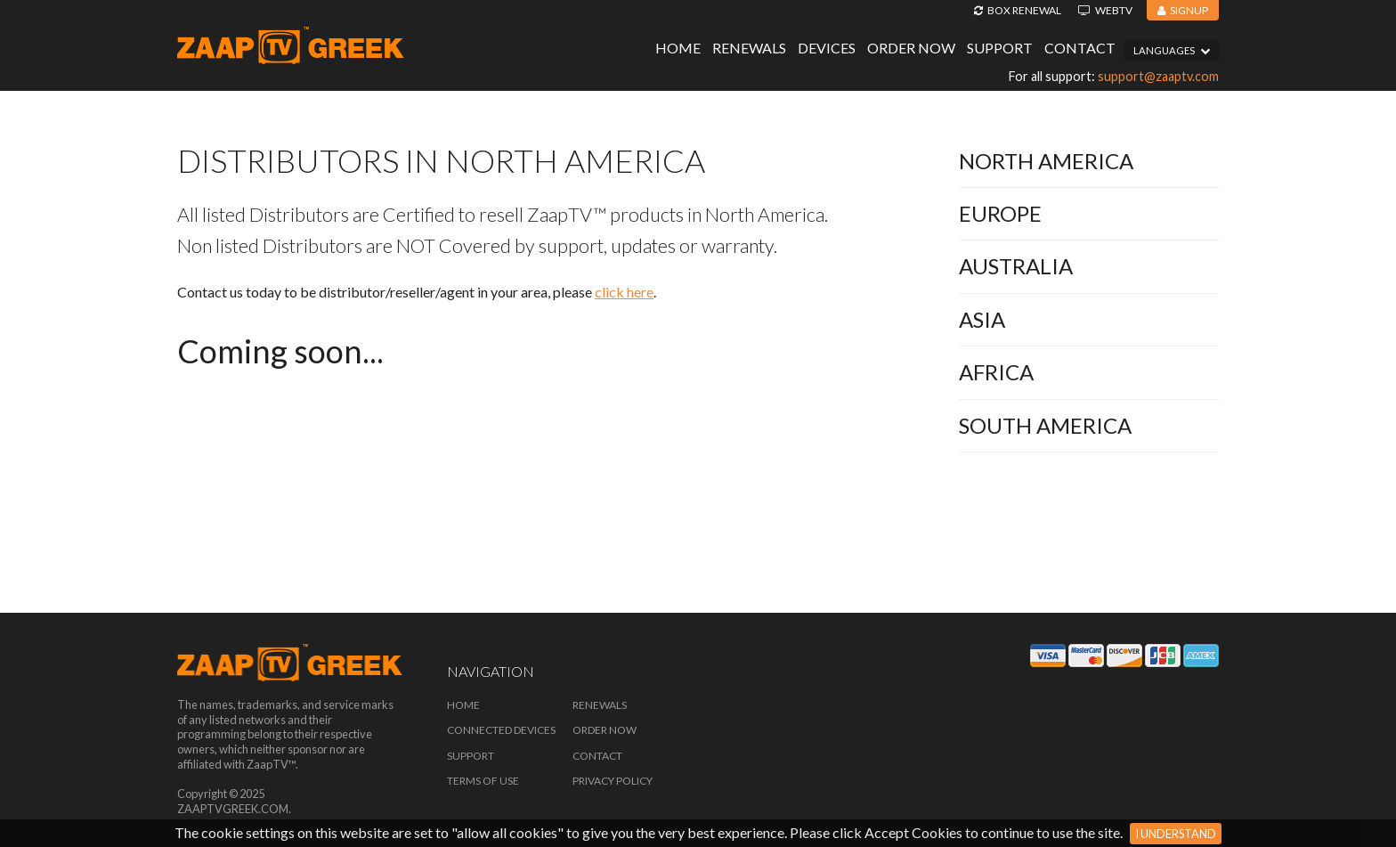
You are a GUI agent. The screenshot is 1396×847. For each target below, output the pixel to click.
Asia (982, 319)
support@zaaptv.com (1158, 76)
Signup (1182, 10)
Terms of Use (483, 780)
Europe (1000, 213)
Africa (996, 372)
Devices (827, 47)
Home (678, 47)
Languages (1171, 50)
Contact (1080, 47)
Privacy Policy (612, 780)
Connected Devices (501, 730)
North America (1046, 161)
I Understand (1175, 834)
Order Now (911, 47)
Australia (1016, 266)
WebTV (1105, 10)
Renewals (749, 47)
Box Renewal (1017, 10)
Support (1000, 47)
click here (624, 291)
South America (1045, 425)
